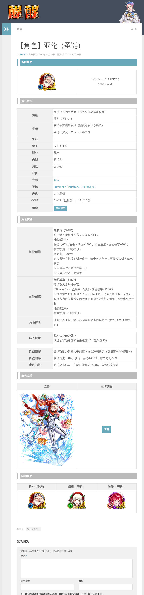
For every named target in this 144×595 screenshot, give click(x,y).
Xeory (23, 54)
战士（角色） (33, 529)
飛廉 (56, 180)
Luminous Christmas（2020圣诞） (75, 187)
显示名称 (25, 581)
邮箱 (81, 581)
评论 (24, 556)
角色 (19, 29)
